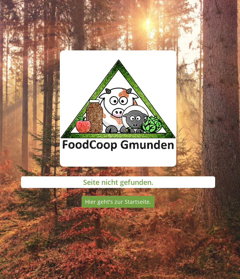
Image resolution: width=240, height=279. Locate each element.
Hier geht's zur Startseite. (118, 201)
